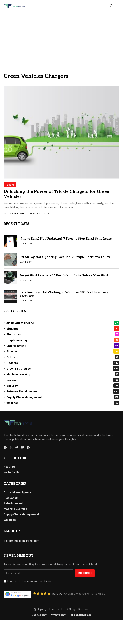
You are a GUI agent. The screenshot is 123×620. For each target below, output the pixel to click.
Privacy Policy (58, 615)
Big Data (62, 328)
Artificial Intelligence (62, 323)
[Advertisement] (61, 40)
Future (10, 184)
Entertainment (62, 345)
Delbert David (16, 213)
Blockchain (62, 334)
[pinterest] (16, 447)
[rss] (28, 447)
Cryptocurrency (62, 340)
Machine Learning (62, 374)
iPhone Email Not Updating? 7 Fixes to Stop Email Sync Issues (66, 238)
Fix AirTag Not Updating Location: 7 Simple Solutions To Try (65, 257)
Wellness (62, 403)
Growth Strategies (62, 368)
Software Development (62, 391)
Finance (62, 351)
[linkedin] (11, 447)
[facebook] (5, 447)
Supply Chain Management (62, 397)
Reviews (62, 380)
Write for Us (11, 472)
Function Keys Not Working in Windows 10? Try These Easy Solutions (64, 294)
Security (62, 385)
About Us (9, 466)
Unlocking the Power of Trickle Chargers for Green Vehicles (57, 194)
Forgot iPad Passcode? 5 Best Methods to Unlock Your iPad (64, 275)
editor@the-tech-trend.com (21, 540)
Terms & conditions (80, 615)
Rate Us (57, 593)
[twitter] (22, 447)
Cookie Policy (39, 615)
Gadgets (62, 363)
